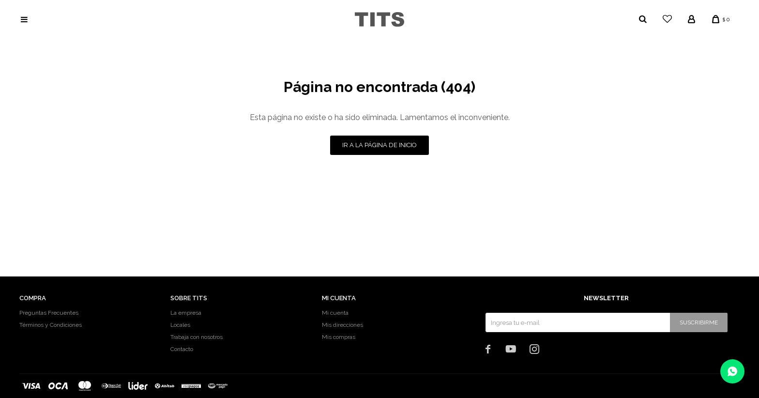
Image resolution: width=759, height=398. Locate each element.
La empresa (185, 312)
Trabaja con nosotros (196, 337)
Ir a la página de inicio (379, 145)
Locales (180, 324)
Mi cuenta (335, 312)
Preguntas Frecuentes (48, 312)
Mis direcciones (342, 324)
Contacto (181, 349)
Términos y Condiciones (50, 324)
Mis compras (338, 337)
